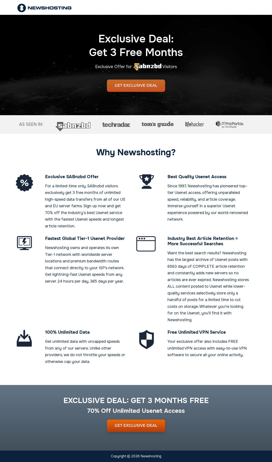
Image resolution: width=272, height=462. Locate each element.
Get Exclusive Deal (136, 85)
